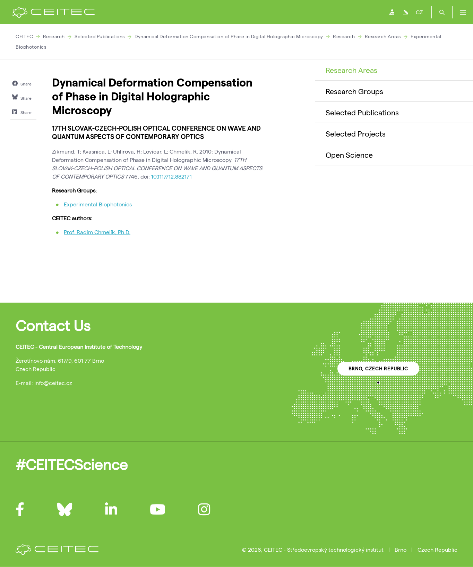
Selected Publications (100, 36)
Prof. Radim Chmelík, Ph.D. (97, 232)
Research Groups (354, 91)
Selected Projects (356, 133)
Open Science (349, 154)
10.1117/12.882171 (171, 176)
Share (22, 83)
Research (54, 36)
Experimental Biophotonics (98, 204)
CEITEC (24, 36)
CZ (419, 12)
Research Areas (383, 36)
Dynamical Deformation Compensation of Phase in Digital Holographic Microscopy (229, 36)
